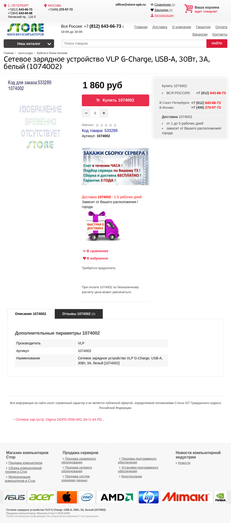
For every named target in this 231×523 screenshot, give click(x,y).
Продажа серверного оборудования (78, 460)
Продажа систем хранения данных (75, 478)
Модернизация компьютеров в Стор (20, 479)
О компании (181, 27)
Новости (182, 463)
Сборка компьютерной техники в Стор (23, 470)
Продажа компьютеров (23, 463)
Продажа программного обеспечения (137, 460)
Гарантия (203, 27)
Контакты (219, 34)
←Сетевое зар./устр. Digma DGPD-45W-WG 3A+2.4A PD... (58, 419)
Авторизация (163, 15)
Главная (140, 27)
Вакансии (200, 34)
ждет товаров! (211, 9)
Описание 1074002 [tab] (30, 314)
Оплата (221, 27)
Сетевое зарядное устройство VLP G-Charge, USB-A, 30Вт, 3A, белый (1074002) (107, 63)
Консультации (130, 476)
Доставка (159, 27)
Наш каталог (29, 43)
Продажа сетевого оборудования (76, 469)
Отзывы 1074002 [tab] (78, 314)
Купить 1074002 (118, 100)
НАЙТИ (217, 43)
